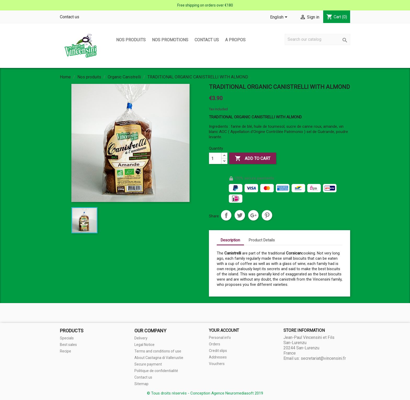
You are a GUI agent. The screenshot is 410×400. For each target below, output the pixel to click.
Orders (214, 344)
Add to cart (252, 158)
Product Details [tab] (262, 240)
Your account (224, 330)
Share (226, 215)
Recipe (65, 351)
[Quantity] (215, 158)
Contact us (69, 16)
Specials (67, 338)
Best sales (68, 345)
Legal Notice (144, 345)
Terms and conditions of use (157, 351)
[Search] (317, 39)
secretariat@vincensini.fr (323, 358)
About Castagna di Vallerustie (158, 358)
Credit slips (218, 351)
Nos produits (131, 39)
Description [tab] (230, 240)
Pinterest (267, 215)
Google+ (253, 215)
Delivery (140, 338)
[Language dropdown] (279, 17)
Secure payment (148, 364)
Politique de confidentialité (156, 371)
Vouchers (217, 364)
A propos (235, 39)
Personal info (220, 337)
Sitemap (141, 384)
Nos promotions (170, 39)
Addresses (218, 357)
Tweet (240, 215)
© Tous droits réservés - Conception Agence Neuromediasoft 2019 (205, 393)
